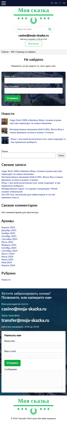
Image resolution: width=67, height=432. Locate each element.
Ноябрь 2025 (8, 233)
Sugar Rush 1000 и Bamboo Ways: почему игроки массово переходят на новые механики (31, 172)
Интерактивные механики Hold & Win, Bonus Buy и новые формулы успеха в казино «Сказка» (32, 178)
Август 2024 (8, 253)
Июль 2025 (7, 241)
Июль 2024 (7, 256)
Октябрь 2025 (8, 236)
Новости (6, 279)
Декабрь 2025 (8, 230)
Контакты (33, 43)
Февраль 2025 (8, 244)
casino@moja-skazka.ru (33, 35)
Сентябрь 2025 (9, 239)
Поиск (4, 151)
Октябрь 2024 (8, 247)
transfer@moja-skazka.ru (25, 320)
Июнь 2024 (7, 259)
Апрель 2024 (8, 265)
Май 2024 (6, 262)
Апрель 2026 (8, 227)
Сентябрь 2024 (9, 250)
